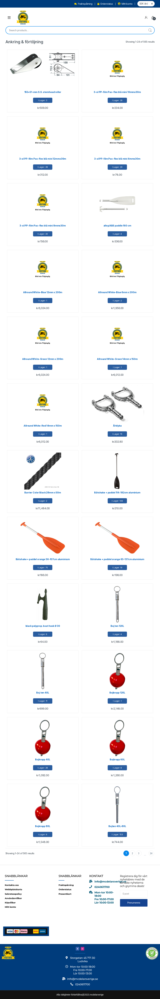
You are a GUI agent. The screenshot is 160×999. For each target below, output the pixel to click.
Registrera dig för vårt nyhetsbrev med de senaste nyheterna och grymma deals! (133, 881)
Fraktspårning (83, 3)
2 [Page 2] (132, 853)
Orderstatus (105, 3)
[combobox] (75, 30)
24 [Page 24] (151, 853)
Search (149, 30)
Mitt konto (125, 3)
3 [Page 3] (138, 853)
